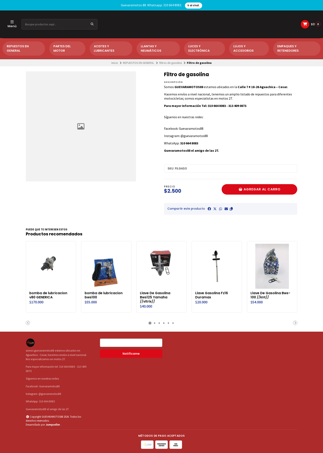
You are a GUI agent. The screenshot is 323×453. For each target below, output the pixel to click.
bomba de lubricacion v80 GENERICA (48, 295)
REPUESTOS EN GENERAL (18, 48)
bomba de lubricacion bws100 (104, 295)
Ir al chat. (193, 5)
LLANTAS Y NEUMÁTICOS (151, 48)
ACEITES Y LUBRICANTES (104, 48)
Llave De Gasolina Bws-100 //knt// (270, 295)
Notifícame (131, 354)
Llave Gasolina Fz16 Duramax (211, 295)
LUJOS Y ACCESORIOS (243, 48)
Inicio (114, 63)
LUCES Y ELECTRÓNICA (199, 48)
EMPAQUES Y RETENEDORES (288, 48)
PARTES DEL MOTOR (62, 48)
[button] (231, 208)
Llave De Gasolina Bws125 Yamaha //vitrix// (155, 297)
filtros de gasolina (170, 63)
